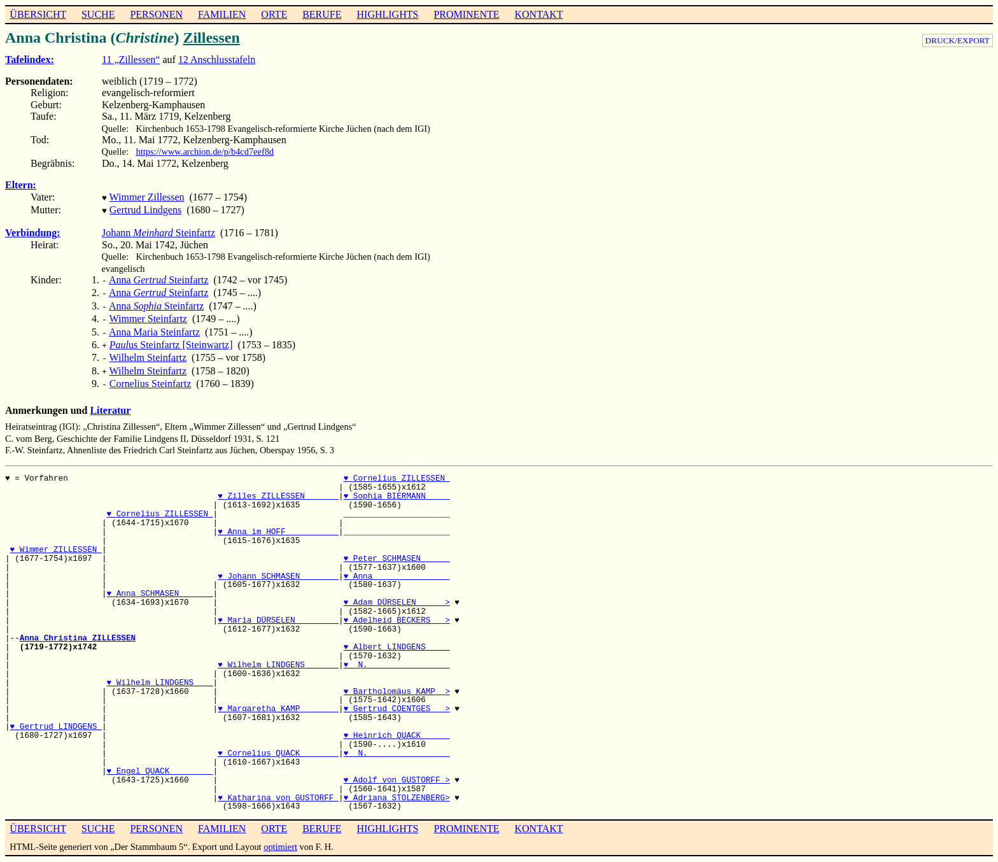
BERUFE (321, 14)
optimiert (280, 833)
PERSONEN (156, 14)
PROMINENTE (466, 14)
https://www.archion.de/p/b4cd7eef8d (205, 151)
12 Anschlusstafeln (216, 59)
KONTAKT (538, 14)
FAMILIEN (222, 14)
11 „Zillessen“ (131, 59)
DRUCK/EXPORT (957, 40)
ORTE (274, 14)
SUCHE (98, 14)
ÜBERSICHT (38, 14)
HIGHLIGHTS (388, 14)
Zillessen (211, 37)
